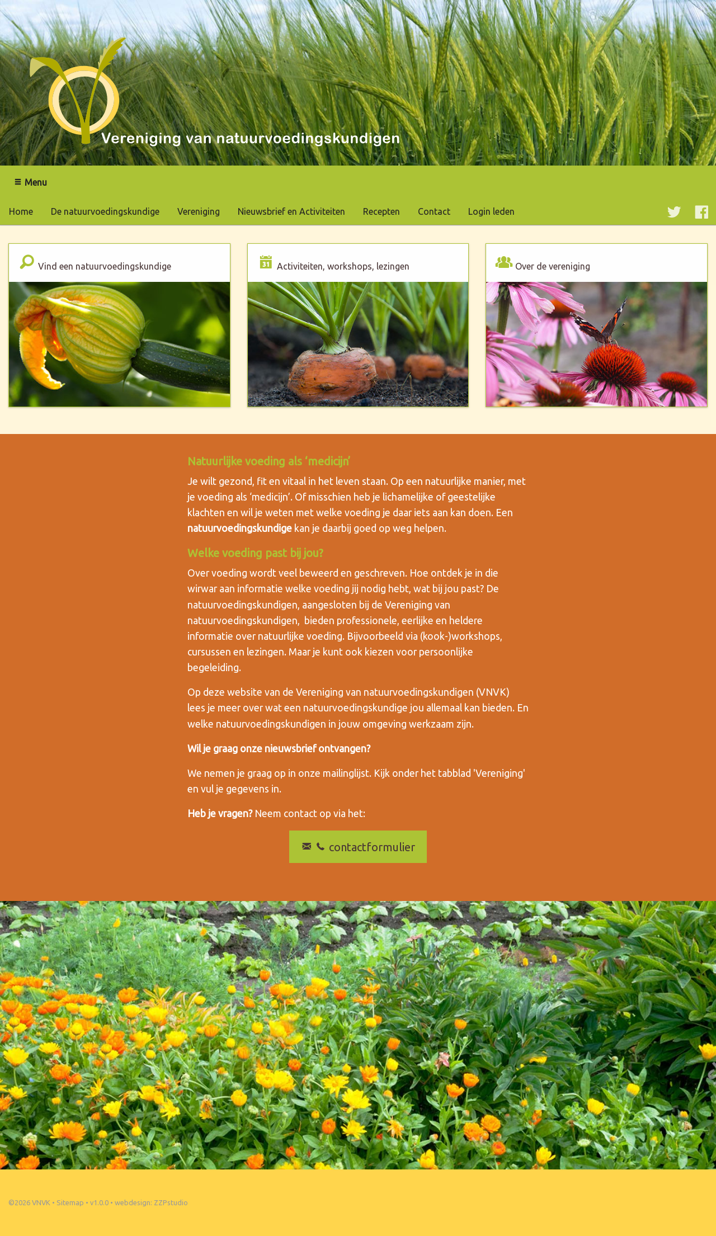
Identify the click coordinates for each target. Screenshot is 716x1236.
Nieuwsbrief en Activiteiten (291, 211)
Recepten (381, 211)
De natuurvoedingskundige (105, 211)
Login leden (491, 211)
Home (21, 211)
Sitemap (70, 1202)
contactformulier (358, 847)
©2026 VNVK (29, 1202)
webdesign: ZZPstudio (151, 1202)
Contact (434, 211)
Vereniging (198, 211)
